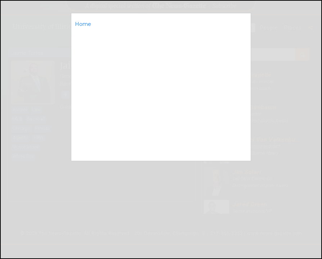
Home (83, 24)
